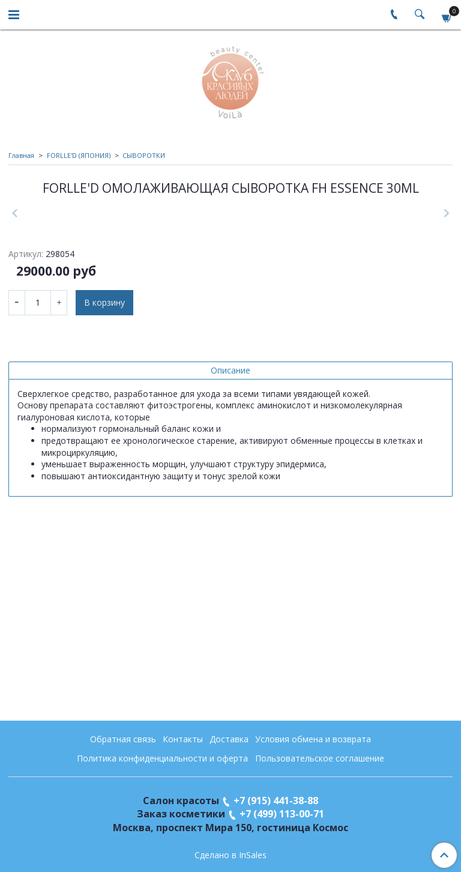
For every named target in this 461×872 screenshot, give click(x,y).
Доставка (229, 739)
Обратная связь (123, 739)
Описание (230, 560)
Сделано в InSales (230, 855)
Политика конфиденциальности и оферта (162, 758)
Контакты (183, 739)
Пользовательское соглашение (319, 758)
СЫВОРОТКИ (143, 155)
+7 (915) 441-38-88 (276, 800)
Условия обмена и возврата (313, 739)
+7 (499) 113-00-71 (282, 813)
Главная (21, 155)
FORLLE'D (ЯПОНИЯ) (78, 155)
